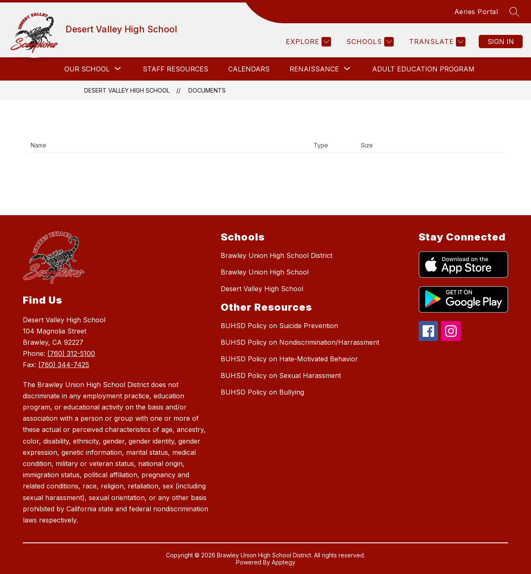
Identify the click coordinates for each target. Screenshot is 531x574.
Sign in (500, 41)
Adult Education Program (423, 69)
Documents (207, 90)
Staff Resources (175, 69)
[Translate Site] (436, 42)
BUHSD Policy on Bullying (262, 392)
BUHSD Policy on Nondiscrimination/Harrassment (300, 342)
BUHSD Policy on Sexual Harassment (281, 375)
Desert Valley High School (127, 90)
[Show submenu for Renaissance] (314, 69)
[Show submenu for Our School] (87, 69)
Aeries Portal (476, 11)
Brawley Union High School (265, 272)
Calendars (249, 69)
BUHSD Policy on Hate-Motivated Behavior (289, 359)
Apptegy (283, 562)
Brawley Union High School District (276, 255)
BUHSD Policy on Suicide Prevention (279, 325)
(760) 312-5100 (71, 353)
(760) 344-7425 (63, 365)
